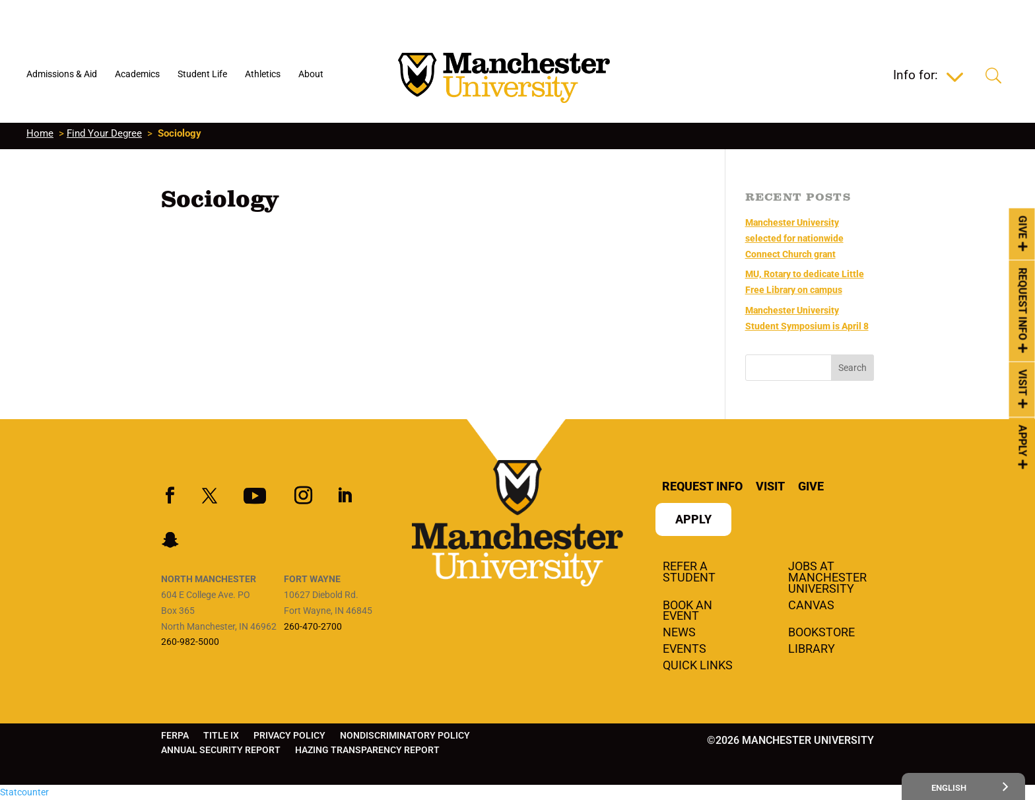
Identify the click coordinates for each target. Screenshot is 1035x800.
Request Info (1023, 303)
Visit (1023, 383)
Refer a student (689, 572)
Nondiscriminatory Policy (405, 736)
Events (684, 649)
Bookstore (821, 633)
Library (811, 649)
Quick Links (698, 666)
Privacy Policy (289, 736)
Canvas (811, 606)
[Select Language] (963, 786)
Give (1023, 226)
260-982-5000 (190, 641)
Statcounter (24, 792)
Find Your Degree (104, 133)
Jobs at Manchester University (827, 578)
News (679, 633)
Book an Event (687, 611)
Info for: (915, 77)
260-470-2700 (313, 626)
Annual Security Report (221, 750)
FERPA (175, 736)
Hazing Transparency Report (367, 750)
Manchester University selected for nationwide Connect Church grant (794, 238)
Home (39, 133)
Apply (1023, 441)
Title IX (221, 736)
